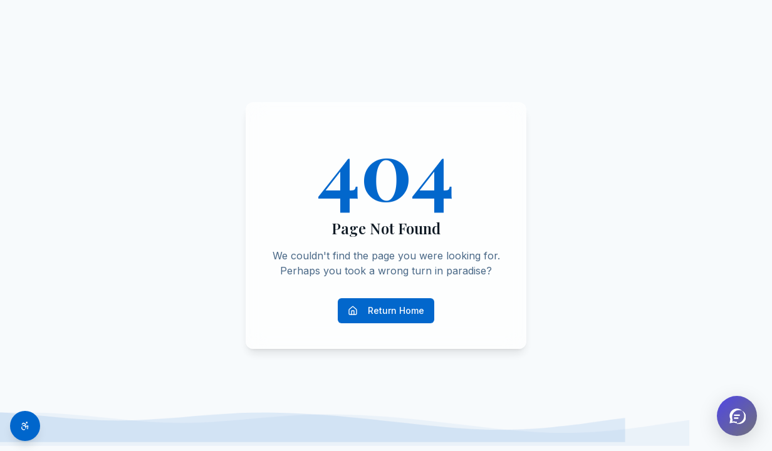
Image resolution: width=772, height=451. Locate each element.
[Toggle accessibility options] (25, 426)
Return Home (386, 310)
